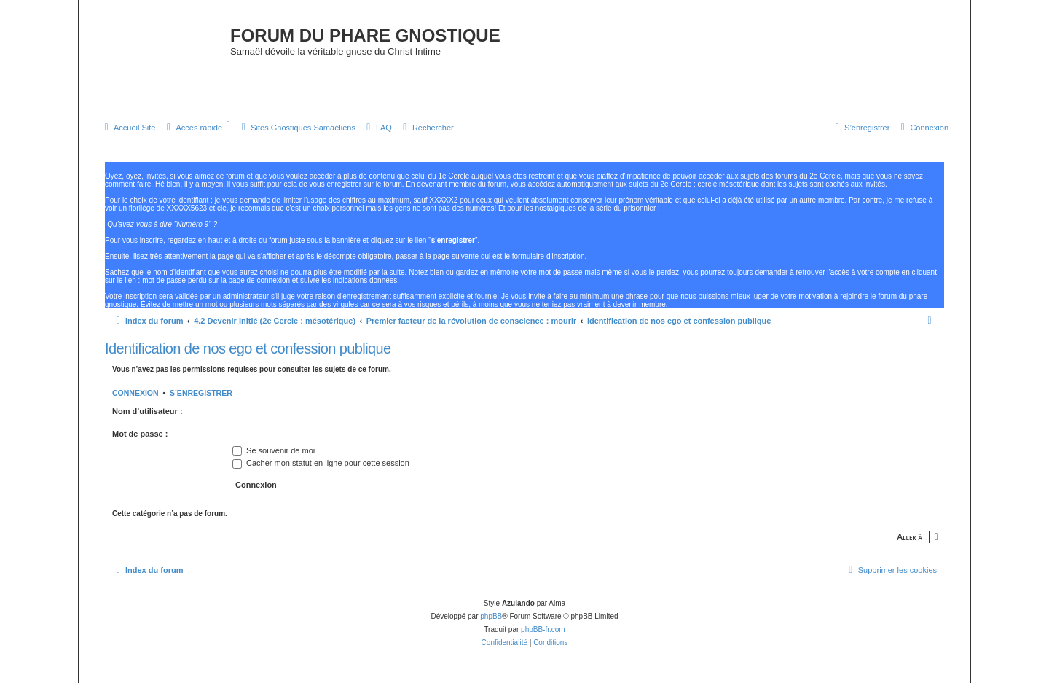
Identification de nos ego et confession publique (248, 348)
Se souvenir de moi (273, 450)
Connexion (135, 393)
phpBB (491, 616)
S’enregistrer (201, 393)
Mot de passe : (140, 433)
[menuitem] (128, 127)
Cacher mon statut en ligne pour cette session (320, 462)
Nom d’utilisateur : (147, 411)
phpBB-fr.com (543, 629)
